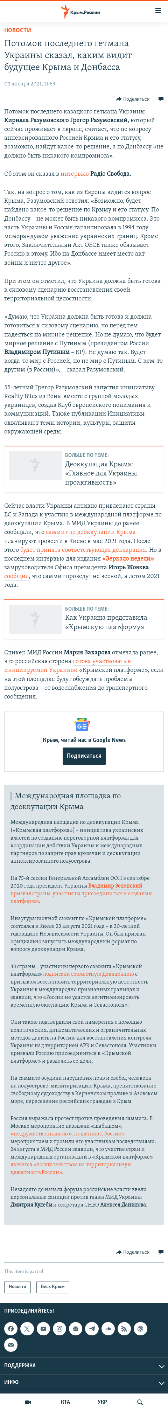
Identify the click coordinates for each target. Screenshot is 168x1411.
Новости (17, 30)
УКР (102, 1402)
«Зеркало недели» (128, 559)
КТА (65, 1402)
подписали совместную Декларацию (88, 974)
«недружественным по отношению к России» (67, 1134)
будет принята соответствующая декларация (83, 550)
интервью (75, 174)
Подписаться (84, 756)
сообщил (16, 576)
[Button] (133, 99)
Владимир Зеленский (115, 886)
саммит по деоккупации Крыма (91, 532)
